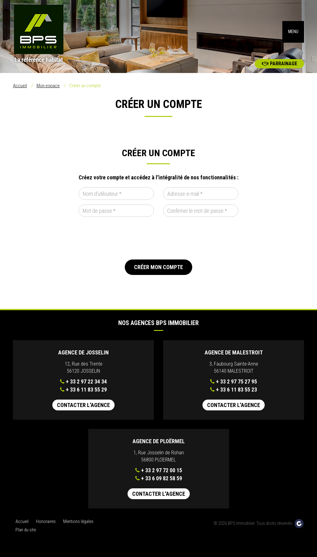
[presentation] (126, 242)
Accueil (20, 90)
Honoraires (46, 526)
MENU (293, 33)
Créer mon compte (158, 271)
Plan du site (25, 534)
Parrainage (279, 68)
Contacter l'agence (83, 409)
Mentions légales (78, 526)
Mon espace (48, 90)
